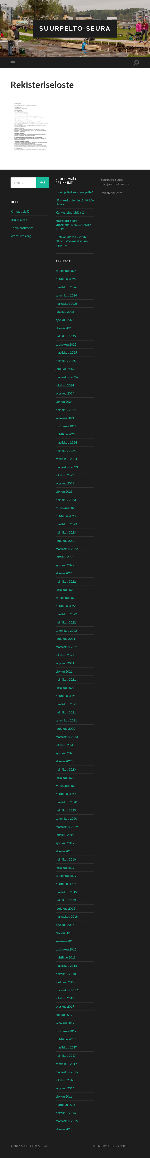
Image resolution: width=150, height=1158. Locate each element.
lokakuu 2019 (65, 834)
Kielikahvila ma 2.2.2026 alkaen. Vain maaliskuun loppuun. (72, 241)
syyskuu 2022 (65, 565)
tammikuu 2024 (66, 459)
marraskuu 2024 (67, 377)
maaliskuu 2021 (66, 704)
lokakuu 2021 (65, 655)
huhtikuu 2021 (66, 696)
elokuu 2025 (64, 328)
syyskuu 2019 (65, 843)
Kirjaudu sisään (21, 211)
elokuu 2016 (64, 1096)
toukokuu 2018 (66, 949)
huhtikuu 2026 (66, 279)
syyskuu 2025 (65, 320)
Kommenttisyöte (22, 228)
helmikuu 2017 (66, 1055)
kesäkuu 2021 (65, 687)
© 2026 (16, 1146)
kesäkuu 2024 (65, 418)
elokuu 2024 (64, 401)
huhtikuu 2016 (66, 1104)
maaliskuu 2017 (66, 1047)
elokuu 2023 (64, 491)
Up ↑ (136, 1146)
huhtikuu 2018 (66, 957)
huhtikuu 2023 (66, 516)
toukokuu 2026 (66, 270)
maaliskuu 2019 (66, 892)
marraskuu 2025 (67, 303)
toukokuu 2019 (66, 875)
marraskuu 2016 (67, 1072)
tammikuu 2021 (66, 720)
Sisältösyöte (19, 219)
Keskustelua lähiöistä (70, 212)
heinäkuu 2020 (66, 769)
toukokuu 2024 (66, 426)
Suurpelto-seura (75, 28)
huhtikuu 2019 (66, 884)
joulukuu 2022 (65, 540)
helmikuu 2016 (66, 1113)
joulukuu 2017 (65, 982)
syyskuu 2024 (65, 393)
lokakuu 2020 (65, 745)
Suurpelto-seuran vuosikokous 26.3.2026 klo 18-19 (73, 225)
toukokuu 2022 (66, 597)
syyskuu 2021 (65, 663)
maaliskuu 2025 (66, 352)
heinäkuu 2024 (66, 409)
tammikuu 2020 (66, 818)
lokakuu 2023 (65, 475)
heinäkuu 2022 (66, 581)
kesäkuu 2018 (65, 941)
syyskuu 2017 (65, 1006)
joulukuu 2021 (65, 638)
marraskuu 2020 (67, 736)
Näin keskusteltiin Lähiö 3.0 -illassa (75, 202)
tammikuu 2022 (66, 630)
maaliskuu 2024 (66, 442)
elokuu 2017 (64, 1014)
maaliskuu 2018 (66, 965)
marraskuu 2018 (67, 916)
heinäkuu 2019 (66, 859)
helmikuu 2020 (66, 810)
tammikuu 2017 (66, 1063)
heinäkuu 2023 (66, 499)
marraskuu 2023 (67, 467)
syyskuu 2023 (65, 483)
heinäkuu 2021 (66, 679)
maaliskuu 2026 (66, 287)
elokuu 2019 (64, 851)
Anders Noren (119, 1146)
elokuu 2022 (64, 573)
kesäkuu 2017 (65, 1023)
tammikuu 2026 (66, 295)
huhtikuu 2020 (66, 794)
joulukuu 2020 (65, 728)
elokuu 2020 (64, 761)
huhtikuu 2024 (66, 434)
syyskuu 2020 (65, 753)
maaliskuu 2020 (66, 802)
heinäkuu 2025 (66, 336)
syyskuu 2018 (65, 924)
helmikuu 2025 (66, 360)
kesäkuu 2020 (65, 777)
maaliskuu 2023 (66, 524)
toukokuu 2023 (66, 508)
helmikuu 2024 (66, 450)
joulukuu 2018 (65, 908)
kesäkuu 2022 (65, 589)
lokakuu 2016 (65, 1080)
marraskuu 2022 (67, 549)
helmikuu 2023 (66, 532)
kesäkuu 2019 (65, 867)
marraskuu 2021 (67, 647)
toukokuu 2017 (66, 1031)
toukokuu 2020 (66, 786)
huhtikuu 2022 (66, 606)
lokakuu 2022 (65, 557)
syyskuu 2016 (65, 1088)
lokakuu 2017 (65, 998)
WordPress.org (21, 236)
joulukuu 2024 (65, 369)
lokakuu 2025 (65, 311)
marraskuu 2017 (67, 990)
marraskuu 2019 (67, 826)
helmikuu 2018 (66, 974)
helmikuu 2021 (66, 712)
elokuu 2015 (64, 1129)
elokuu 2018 (64, 933)
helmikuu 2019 (66, 900)
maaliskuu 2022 (66, 614)
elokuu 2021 (64, 671)
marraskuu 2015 (67, 1121)
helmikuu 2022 (66, 622)
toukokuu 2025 (66, 344)
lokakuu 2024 (65, 385)
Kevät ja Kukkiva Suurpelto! (74, 192)
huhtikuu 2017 (66, 1039)
